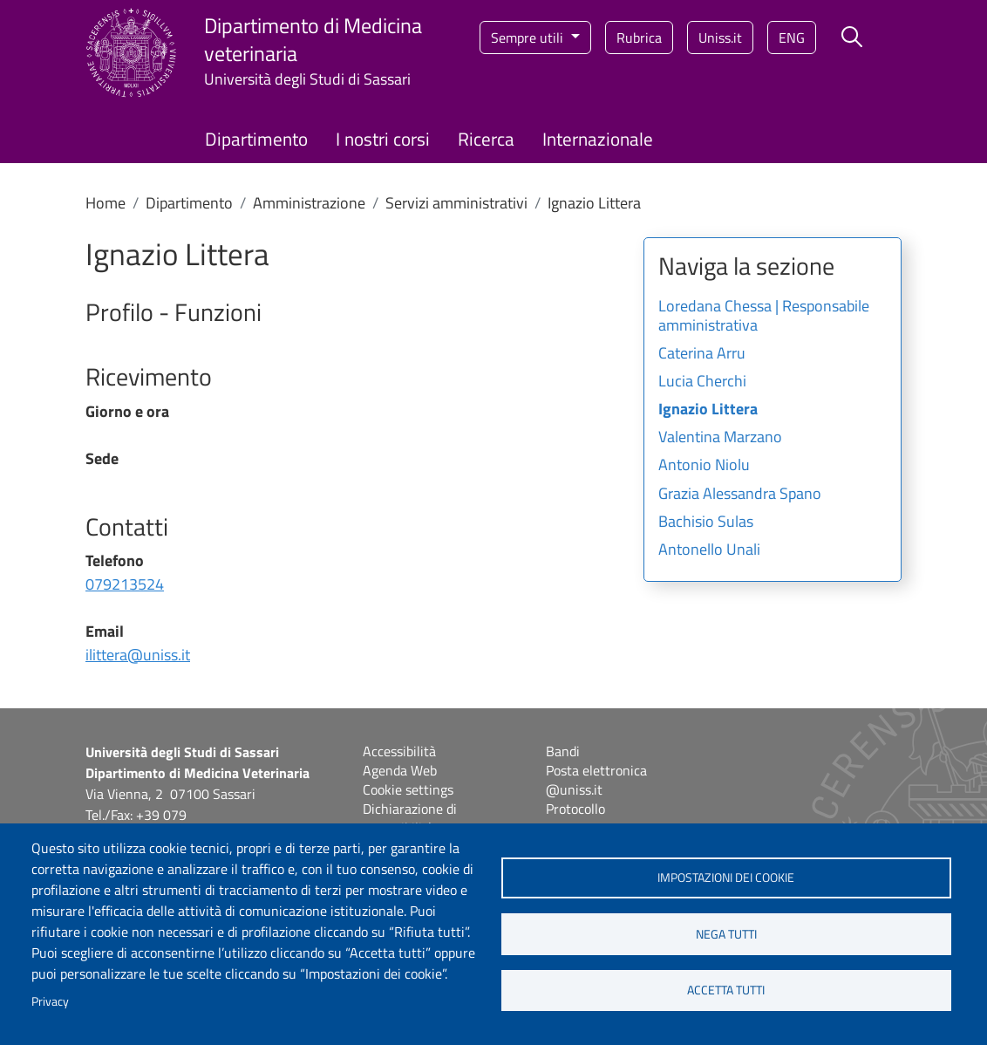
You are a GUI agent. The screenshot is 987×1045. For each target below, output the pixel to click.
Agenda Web (400, 770)
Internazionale (597, 139)
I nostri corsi (383, 139)
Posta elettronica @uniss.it (596, 780)
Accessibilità (399, 751)
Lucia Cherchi (702, 382)
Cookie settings (408, 789)
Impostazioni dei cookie (725, 877)
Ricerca (486, 139)
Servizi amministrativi (456, 203)
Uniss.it (720, 37)
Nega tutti (726, 934)
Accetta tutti (726, 991)
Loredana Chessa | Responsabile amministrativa (763, 317)
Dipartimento (256, 139)
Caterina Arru (701, 354)
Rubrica (639, 37)
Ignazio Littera (708, 410)
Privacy (50, 1001)
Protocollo (575, 808)
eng (792, 37)
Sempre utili (529, 37)
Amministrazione (309, 203)
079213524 (124, 584)
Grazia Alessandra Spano (739, 494)
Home (105, 203)
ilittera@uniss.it (137, 654)
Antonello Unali (709, 550)
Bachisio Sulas (705, 522)
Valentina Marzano (720, 437)
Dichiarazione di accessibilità (410, 818)
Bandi (563, 751)
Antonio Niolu (704, 465)
